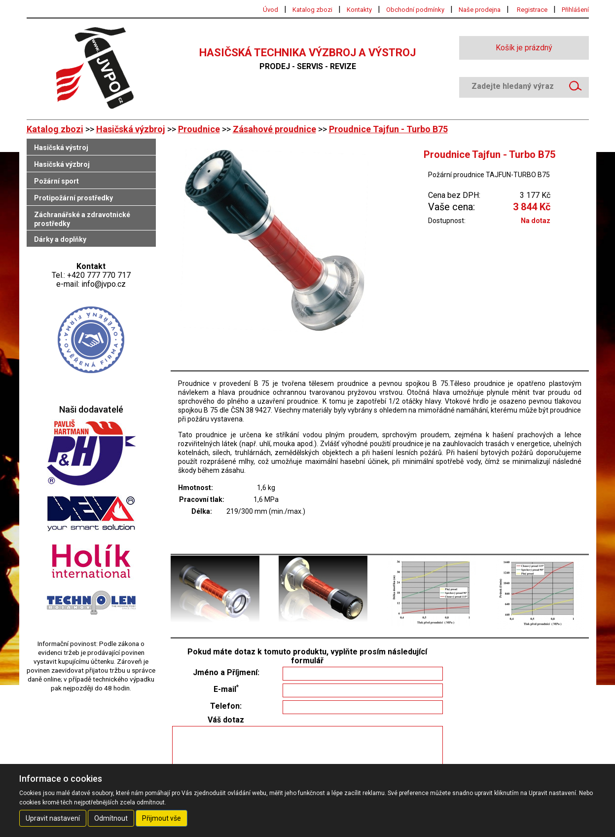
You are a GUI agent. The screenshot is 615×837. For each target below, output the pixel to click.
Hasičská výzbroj (130, 129)
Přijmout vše (161, 818)
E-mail (226, 689)
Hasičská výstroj (61, 148)
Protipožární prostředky (73, 198)
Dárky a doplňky (60, 239)
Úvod (270, 9)
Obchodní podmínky (415, 9)
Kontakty (359, 9)
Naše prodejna (480, 9)
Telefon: (226, 706)
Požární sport (56, 181)
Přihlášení (575, 9)
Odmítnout (111, 818)
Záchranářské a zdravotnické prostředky (82, 219)
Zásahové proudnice (274, 129)
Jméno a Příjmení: (226, 672)
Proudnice (199, 129)
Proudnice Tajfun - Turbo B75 (388, 129)
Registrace (532, 9)
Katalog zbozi (312, 9)
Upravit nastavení (53, 818)
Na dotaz (535, 221)
